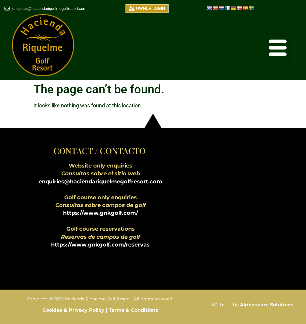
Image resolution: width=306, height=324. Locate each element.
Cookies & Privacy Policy (74, 310)
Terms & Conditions (133, 310)
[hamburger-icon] (278, 50)
